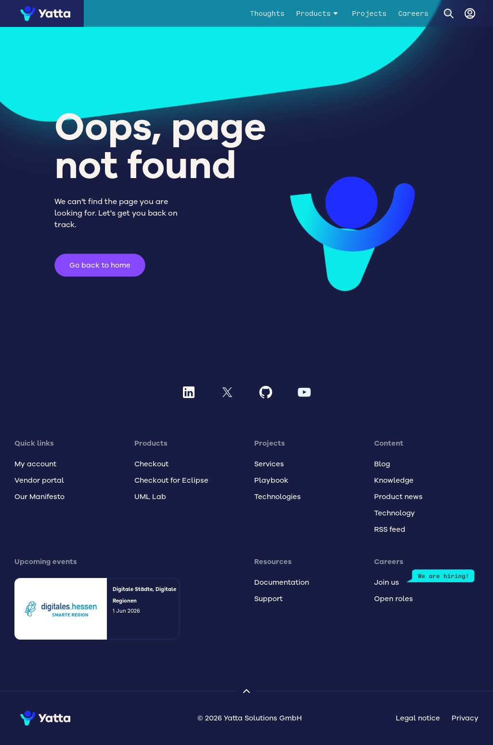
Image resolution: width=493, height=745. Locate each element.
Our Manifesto (39, 496)
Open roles (393, 598)
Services (269, 464)
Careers (413, 13)
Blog (382, 464)
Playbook (271, 480)
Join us (386, 582)
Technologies (277, 496)
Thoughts (267, 13)
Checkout (151, 464)
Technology (394, 513)
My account (35, 464)
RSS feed (389, 529)
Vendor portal (39, 480)
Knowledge (394, 480)
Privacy (465, 718)
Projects (369, 13)
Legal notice (418, 718)
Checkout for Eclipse (171, 480)
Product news (398, 496)
